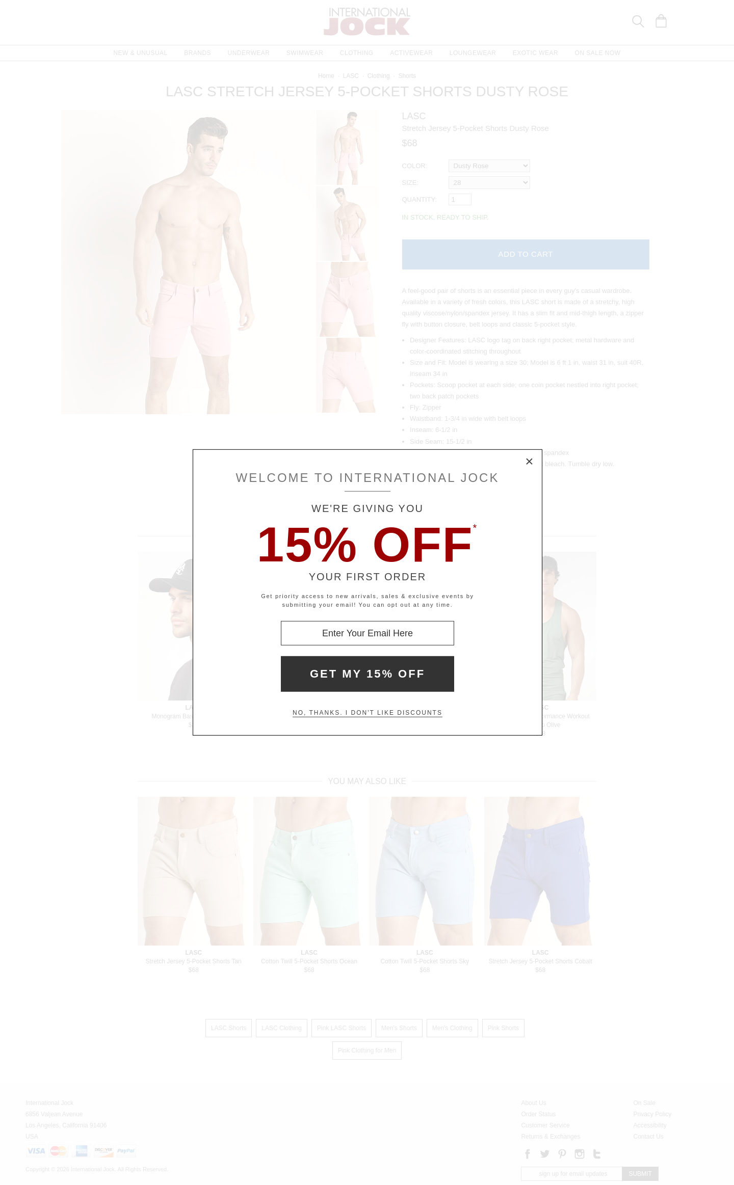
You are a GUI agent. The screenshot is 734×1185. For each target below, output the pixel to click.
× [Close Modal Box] (529, 462)
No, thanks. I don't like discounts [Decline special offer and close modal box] (367, 712)
